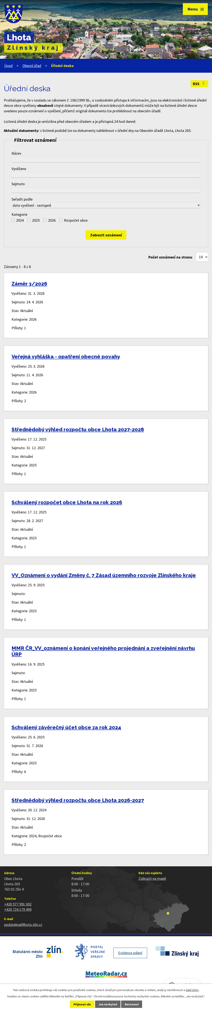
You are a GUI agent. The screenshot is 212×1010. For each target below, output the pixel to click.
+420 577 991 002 (17, 904)
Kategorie (19, 214)
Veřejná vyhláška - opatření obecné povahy (66, 357)
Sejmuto (18, 183)
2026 (52, 220)
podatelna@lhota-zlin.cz (23, 924)
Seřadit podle (22, 199)
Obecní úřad (31, 65)
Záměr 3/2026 (29, 284)
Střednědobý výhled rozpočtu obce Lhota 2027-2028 (78, 429)
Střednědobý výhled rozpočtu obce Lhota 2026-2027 (78, 800)
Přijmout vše (82, 1004)
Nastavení (132, 1004)
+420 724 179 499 (17, 909)
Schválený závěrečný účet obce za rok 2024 (66, 727)
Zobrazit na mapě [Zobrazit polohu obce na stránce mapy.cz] (152, 878)
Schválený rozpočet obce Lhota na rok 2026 (67, 502)
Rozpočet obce (76, 220)
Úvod (8, 65)
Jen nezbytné (108, 1004)
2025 (36, 220)
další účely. (192, 990)
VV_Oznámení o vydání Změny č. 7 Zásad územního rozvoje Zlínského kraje (104, 575)
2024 (20, 220)
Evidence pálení (130, 952)
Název (16, 153)
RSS (199, 83)
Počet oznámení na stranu (170, 257)
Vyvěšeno (19, 168)
